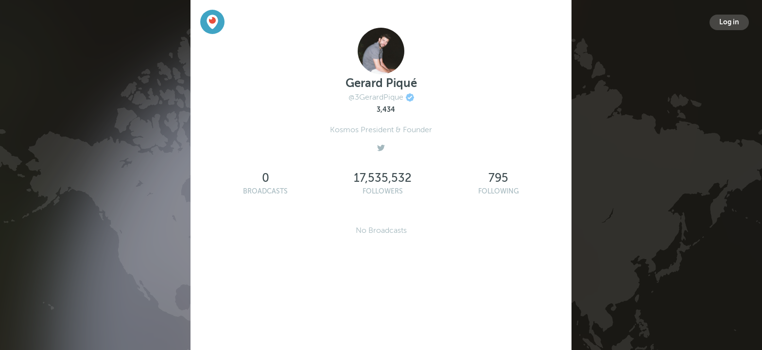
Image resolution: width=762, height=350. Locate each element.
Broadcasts (265, 191)
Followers (383, 191)
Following (498, 191)
